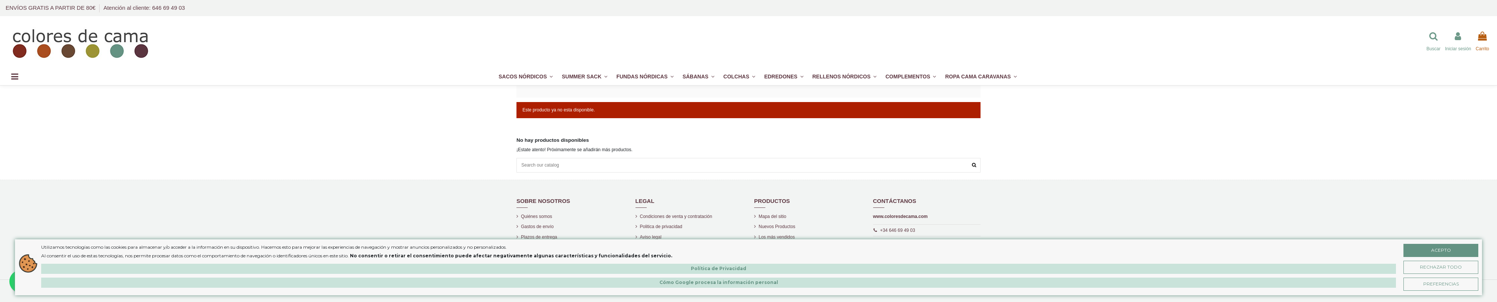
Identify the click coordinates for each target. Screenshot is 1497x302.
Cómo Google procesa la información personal (718, 282)
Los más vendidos (777, 237)
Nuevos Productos (777, 226)
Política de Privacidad (718, 268)
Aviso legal (651, 237)
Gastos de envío (537, 226)
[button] (910, 76)
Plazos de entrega (539, 237)
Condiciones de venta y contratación (676, 216)
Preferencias (1441, 284)
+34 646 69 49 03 (897, 230)
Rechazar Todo (1441, 267)
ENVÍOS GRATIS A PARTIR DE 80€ (51, 8)
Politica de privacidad (661, 226)
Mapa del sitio (772, 216)
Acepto (1441, 250)
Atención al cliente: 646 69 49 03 (144, 8)
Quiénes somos (536, 216)
